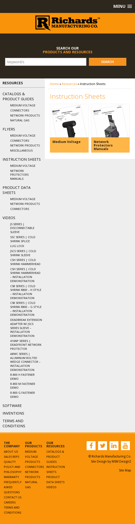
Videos (9, 217)
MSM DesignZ (121, 461)
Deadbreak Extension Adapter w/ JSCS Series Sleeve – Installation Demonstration (26, 328)
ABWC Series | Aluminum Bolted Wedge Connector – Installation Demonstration (25, 362)
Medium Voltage (22, 105)
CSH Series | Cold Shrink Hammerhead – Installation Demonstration (25, 275)
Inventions (13, 413)
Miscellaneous (21, 150)
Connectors (19, 110)
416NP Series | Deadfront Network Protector (26, 345)
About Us (11, 451)
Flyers (9, 129)
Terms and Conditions (14, 423)
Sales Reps (11, 456)
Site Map (125, 470)
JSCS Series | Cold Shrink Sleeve (23, 253)
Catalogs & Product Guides (18, 96)
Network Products (25, 115)
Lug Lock (17, 246)
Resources (69, 84)
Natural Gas (19, 120)
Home (54, 84)
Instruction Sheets (22, 159)
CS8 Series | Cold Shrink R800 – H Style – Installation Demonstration (25, 292)
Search (107, 61)
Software (12, 405)
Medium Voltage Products (32, 457)
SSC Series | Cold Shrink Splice (22, 239)
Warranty (11, 477)
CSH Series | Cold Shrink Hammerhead (25, 262)
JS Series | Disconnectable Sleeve (22, 228)
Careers (10, 502)
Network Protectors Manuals (19, 175)
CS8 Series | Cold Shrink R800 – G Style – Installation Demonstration (26, 309)
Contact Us (12, 497)
